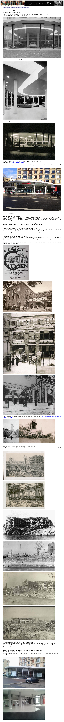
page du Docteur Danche (15, 7)
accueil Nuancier (7, 7)
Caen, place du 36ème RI (19, 162)
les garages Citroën (25, 7)
